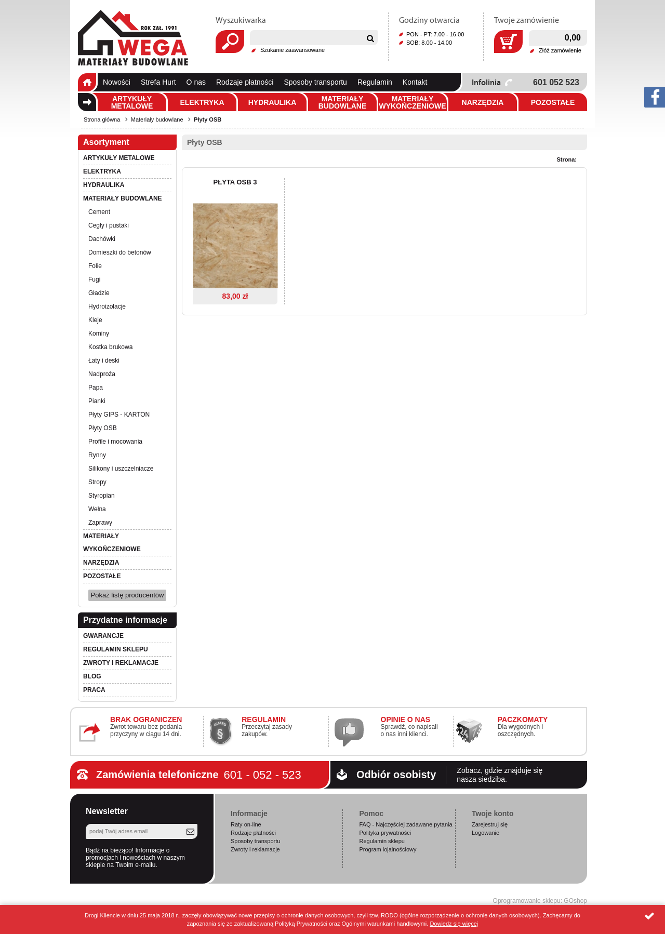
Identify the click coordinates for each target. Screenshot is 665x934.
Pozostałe (553, 102)
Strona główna (87, 82)
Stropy (97, 482)
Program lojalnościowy (387, 849)
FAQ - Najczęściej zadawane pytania (405, 824)
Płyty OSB (207, 119)
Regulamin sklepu (115, 649)
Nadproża (101, 374)
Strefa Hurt (158, 82)
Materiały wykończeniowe (412, 102)
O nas (196, 82)
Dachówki (101, 239)
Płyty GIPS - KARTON (119, 414)
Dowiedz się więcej (454, 923)
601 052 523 (556, 82)
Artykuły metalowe (132, 102)
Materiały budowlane (342, 102)
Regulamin (374, 82)
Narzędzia (483, 102)
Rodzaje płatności (245, 82)
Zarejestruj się (490, 824)
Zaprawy (100, 522)
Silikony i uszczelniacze (120, 468)
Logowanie (485, 833)
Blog (92, 676)
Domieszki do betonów (119, 252)
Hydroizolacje (107, 306)
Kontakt (415, 82)
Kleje (95, 320)
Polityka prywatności (385, 833)
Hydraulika (272, 102)
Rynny (97, 455)
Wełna (97, 509)
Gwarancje (103, 635)
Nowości (116, 82)
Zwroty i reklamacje (120, 662)
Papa (95, 387)
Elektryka (202, 102)
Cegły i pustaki (108, 225)
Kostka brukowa (110, 347)
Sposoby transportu (315, 82)
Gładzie (99, 293)
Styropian (101, 495)
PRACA (94, 689)
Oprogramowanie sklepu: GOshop (540, 900)
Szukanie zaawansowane (292, 50)
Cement (99, 212)
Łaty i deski (103, 360)
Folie (95, 266)
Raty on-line (246, 824)
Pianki (96, 401)
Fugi (94, 279)
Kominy (98, 333)
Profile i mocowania (115, 441)
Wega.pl (133, 38)
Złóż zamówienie (560, 50)
